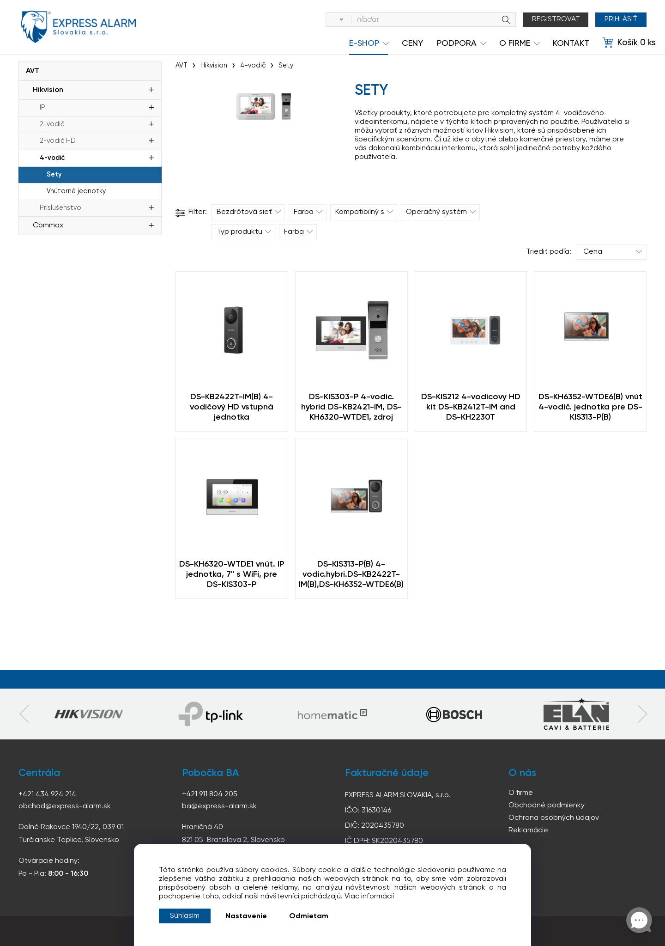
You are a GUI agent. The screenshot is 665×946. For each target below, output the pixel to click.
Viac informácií (369, 896)
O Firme (514, 43)
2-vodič (52, 124)
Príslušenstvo (60, 208)
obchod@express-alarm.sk (64, 806)
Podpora (457, 43)
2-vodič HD (58, 141)
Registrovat (556, 19)
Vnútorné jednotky (76, 191)
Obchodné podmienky (546, 805)
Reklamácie (528, 830)
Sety (54, 174)
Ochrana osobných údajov (553, 818)
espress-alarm (78, 27)
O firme (520, 793)
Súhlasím (185, 916)
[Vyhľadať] (339, 19)
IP (42, 107)
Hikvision (48, 90)
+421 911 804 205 (209, 794)
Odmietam (308, 916)
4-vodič (52, 158)
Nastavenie (246, 916)
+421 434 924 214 (47, 794)
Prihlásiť (621, 19)
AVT (32, 71)
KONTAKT (571, 43)
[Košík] (629, 43)
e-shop (364, 43)
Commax (48, 225)
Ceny (412, 43)
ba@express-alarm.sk (219, 806)
